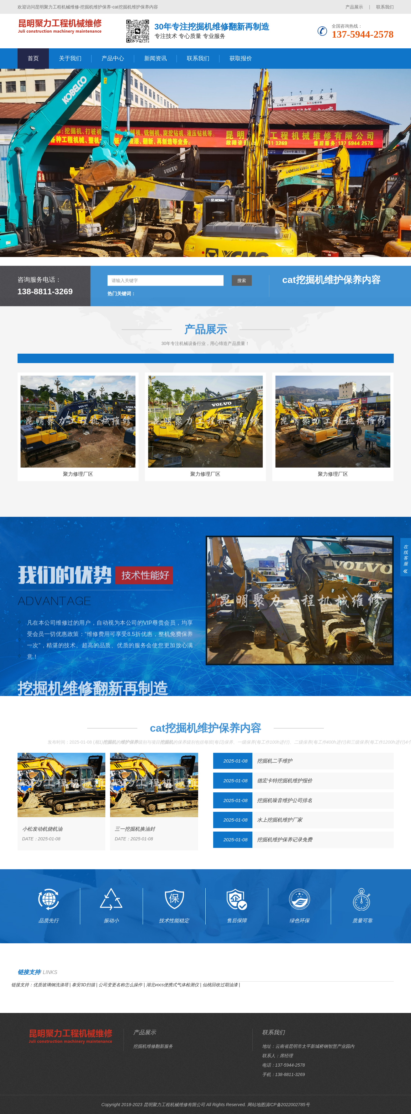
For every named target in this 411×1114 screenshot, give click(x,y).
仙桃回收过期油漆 (220, 984)
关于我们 (70, 58)
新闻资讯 (155, 58)
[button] (203, 252)
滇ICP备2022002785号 (287, 1104)
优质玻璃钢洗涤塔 (50, 984)
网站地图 (256, 1104)
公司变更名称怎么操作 (120, 984)
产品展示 (354, 6)
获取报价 (240, 58)
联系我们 (385, 6)
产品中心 (113, 58)
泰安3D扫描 (83, 984)
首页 (33, 58)
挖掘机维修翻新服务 (153, 1046)
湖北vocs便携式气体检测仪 (172, 984)
